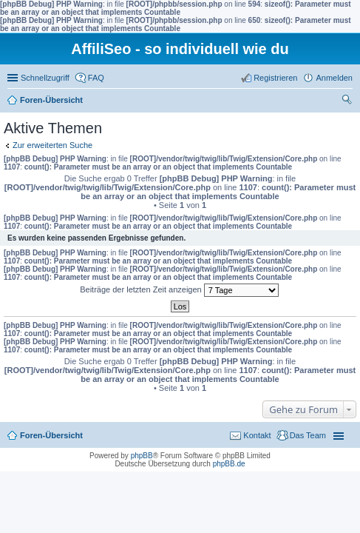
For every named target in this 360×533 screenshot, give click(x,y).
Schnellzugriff (45, 77)
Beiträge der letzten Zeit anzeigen (179, 290)
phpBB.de (229, 464)
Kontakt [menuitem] (257, 435)
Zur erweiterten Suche (52, 145)
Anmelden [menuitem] (334, 77)
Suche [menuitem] (348, 101)
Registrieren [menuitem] (275, 77)
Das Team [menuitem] (308, 435)
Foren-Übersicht (51, 99)
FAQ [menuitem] (96, 77)
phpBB (142, 456)
